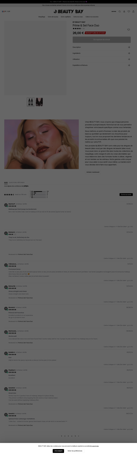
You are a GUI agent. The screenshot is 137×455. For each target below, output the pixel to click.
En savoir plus (94, 446)
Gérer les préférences (75, 451)
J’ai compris (58, 451)
